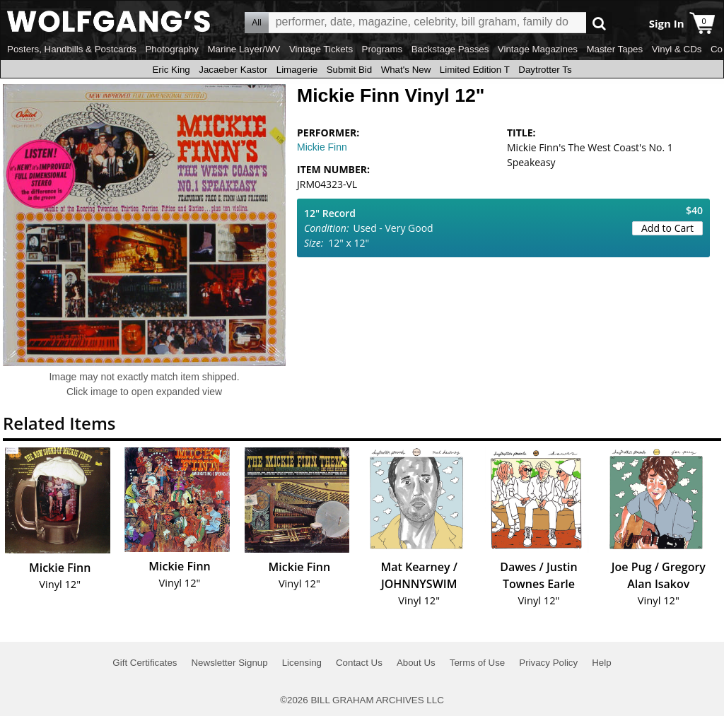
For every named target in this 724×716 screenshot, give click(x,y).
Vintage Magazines (538, 49)
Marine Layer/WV (243, 49)
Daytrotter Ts (544, 69)
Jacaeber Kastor (233, 69)
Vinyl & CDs (677, 49)
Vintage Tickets (321, 49)
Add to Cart (667, 228)
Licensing (302, 662)
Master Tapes (614, 49)
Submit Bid (349, 69)
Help (601, 662)
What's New (406, 69)
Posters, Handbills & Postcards (71, 49)
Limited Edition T (475, 69)
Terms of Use (478, 662)
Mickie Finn (322, 147)
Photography (172, 49)
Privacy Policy (548, 662)
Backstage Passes (450, 49)
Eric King (170, 69)
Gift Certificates (144, 662)
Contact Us (359, 662)
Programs (382, 49)
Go (599, 23)
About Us (416, 662)
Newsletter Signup (229, 662)
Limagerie (297, 69)
